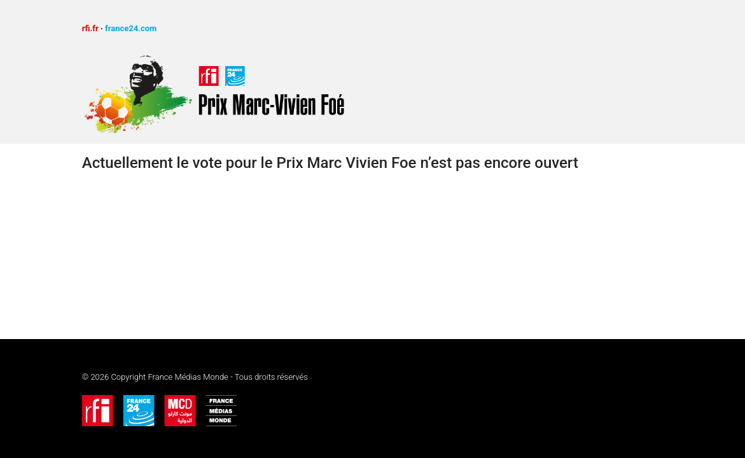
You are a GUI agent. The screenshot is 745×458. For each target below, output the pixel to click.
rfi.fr (90, 28)
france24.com (131, 28)
